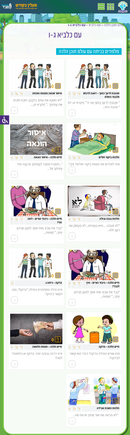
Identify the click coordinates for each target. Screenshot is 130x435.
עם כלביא (95, 25)
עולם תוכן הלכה (114, 25)
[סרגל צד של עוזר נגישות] (4, 120)
